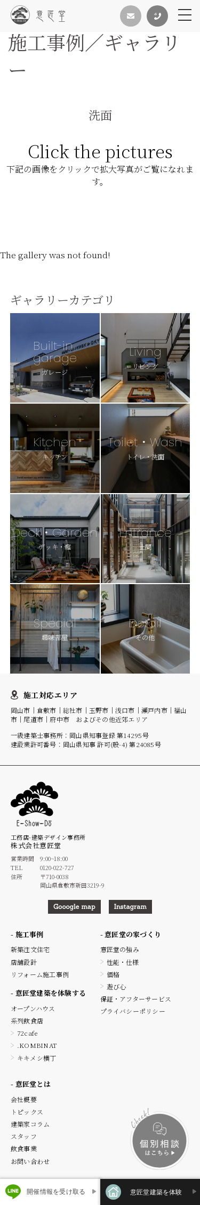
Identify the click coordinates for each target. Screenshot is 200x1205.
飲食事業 (24, 1148)
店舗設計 (24, 961)
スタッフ (24, 1136)
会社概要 (24, 1099)
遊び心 (116, 986)
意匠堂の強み (119, 949)
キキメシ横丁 (36, 1057)
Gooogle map (74, 907)
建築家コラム (30, 1123)
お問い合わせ (30, 1161)
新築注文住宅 (30, 949)
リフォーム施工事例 (40, 974)
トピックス (27, 1111)
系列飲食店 (27, 1020)
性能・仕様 (123, 961)
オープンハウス (33, 1008)
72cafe (27, 1032)
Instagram (130, 907)
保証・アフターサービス (136, 998)
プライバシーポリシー (132, 1010)
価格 (113, 974)
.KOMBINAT (37, 1045)
